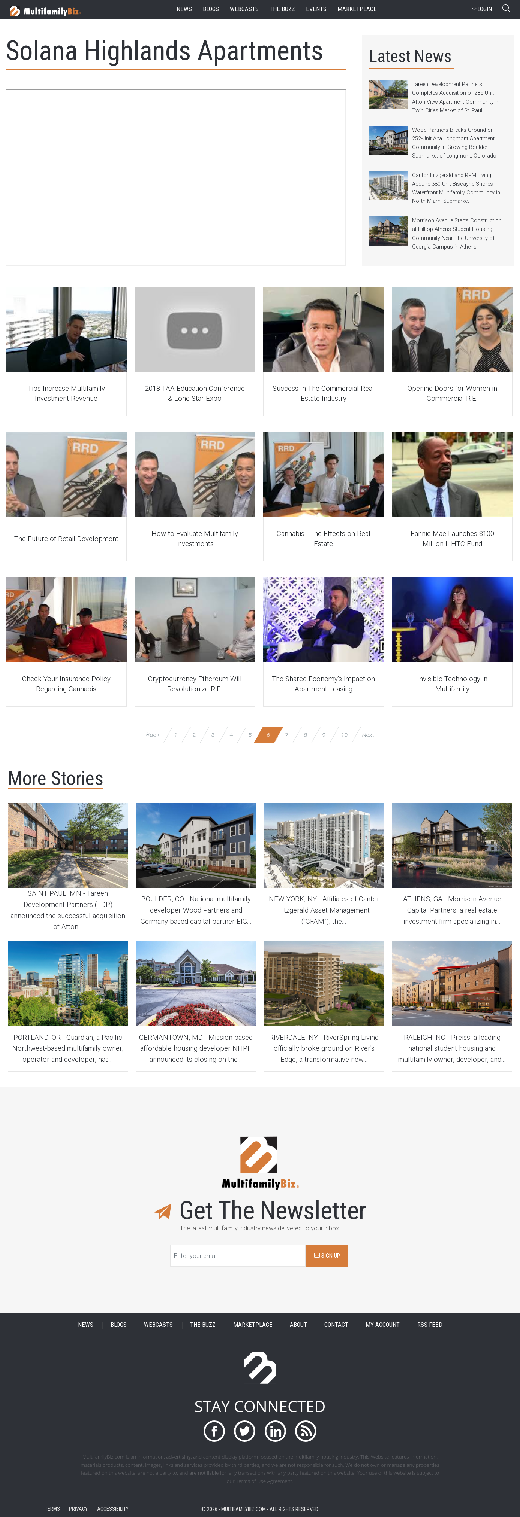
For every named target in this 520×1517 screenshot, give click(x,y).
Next (368, 735)
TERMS (52, 1509)
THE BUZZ (203, 1325)
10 (344, 735)
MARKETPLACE (253, 1325)
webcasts (244, 9)
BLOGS (119, 1325)
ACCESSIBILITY (113, 1509)
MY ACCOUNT (383, 1325)
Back (153, 735)
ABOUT (298, 1325)
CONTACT (336, 1325)
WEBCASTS (158, 1325)
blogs (211, 9)
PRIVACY (78, 1509)
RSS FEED (429, 1325)
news (184, 9)
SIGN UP (327, 1255)
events (316, 9)
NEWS (85, 1325)
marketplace (357, 9)
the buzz (282, 9)
